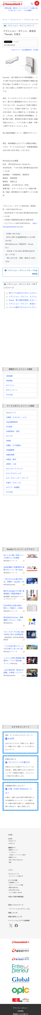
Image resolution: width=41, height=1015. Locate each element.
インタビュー (13, 852)
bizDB (11, 738)
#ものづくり (15, 50)
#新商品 (9, 381)
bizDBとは (12, 843)
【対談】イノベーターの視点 (17, 855)
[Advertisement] (20, 334)
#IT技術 (35, 50)
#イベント (10, 385)
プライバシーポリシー (20, 1008)
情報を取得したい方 (15, 917)
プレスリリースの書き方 (19, 762)
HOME (10, 835)
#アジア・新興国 (12, 487)
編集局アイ (12, 847)
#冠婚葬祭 (10, 450)
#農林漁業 (10, 455)
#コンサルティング (13, 473)
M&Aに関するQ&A (14, 890)
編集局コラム (13, 857)
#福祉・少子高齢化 (13, 445)
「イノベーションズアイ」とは (19, 909)
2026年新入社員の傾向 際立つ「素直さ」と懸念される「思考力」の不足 (13, 606)
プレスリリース (15, 20)
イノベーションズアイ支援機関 (19, 920)
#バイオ (9, 436)
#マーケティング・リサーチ (17, 478)
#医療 (8, 441)
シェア (16, 42)
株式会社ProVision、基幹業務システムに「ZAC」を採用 (13, 618)
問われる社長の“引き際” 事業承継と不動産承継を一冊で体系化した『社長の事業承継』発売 (13, 592)
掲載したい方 (12, 913)
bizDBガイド (12, 841)
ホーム (5, 20)
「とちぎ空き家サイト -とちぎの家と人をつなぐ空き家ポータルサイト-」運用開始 (13, 647)
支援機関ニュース (14, 882)
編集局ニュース (13, 850)
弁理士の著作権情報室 (16, 897)
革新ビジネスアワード (16, 905)
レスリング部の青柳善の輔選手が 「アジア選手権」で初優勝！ (14, 659)
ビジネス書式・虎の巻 (15, 892)
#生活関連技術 (26, 50)
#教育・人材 (11, 464)
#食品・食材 (11, 459)
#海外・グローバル (13, 483)
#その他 (9, 395)
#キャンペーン (12, 390)
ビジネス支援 (12, 880)
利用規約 (20, 1011)
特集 (10, 862)
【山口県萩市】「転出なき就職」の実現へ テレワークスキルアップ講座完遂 (13, 671)
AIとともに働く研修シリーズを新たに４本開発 (13, 556)
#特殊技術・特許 (13, 431)
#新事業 (9, 376)
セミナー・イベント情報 (16, 885)
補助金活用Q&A (13, 887)
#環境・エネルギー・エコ (16, 417)
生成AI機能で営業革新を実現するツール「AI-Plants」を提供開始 (14, 568)
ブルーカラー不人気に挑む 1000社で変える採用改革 (14, 633)
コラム (10, 870)
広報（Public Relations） (16, 860)
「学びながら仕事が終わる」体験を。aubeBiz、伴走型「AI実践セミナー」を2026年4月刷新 (13, 580)
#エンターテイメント (14, 469)
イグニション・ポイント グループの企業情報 (22, 272)
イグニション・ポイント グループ (20, 26)
